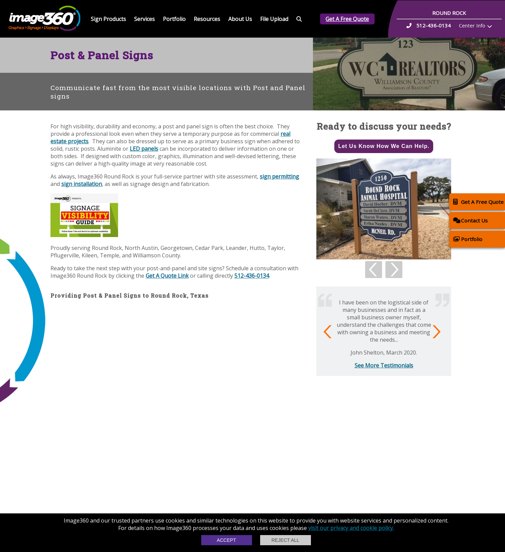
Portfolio (174, 19)
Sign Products (108, 19)
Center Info (472, 25)
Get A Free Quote (347, 19)
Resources (207, 19)
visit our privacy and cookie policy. (351, 528)
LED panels (144, 148)
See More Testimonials (384, 365)
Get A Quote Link (167, 275)
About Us (240, 19)
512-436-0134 (251, 275)
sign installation (81, 184)
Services (144, 19)
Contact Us (470, 220)
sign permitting (279, 176)
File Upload (274, 19)
